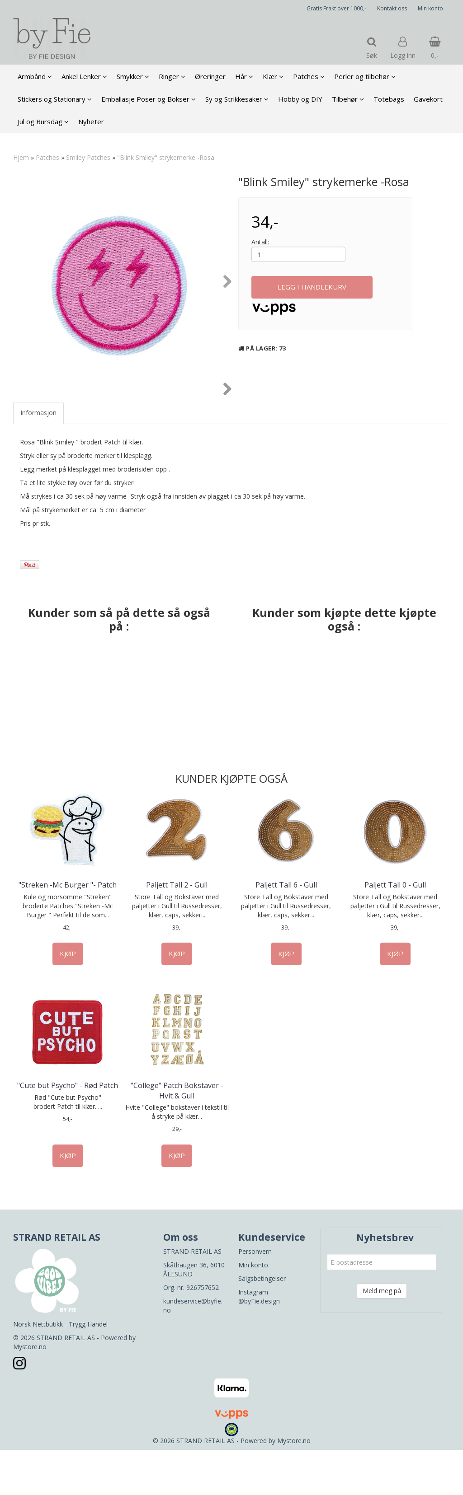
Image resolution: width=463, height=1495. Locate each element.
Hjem (21, 157)
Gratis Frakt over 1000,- (336, 8)
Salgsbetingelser (262, 1323)
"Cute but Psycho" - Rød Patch (67, 1130)
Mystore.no (30, 1392)
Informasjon (38, 457)
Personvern (255, 1296)
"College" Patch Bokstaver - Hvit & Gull (177, 1135)
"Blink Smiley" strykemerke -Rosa (165, 157)
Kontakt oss (392, 8)
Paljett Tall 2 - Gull (177, 930)
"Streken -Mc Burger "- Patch (68, 930)
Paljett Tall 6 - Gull (286, 930)
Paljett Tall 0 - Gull (395, 930)
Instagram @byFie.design (259, 1341)
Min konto (430, 8)
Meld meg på (382, 1335)
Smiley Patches (88, 157)
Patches (47, 157)
